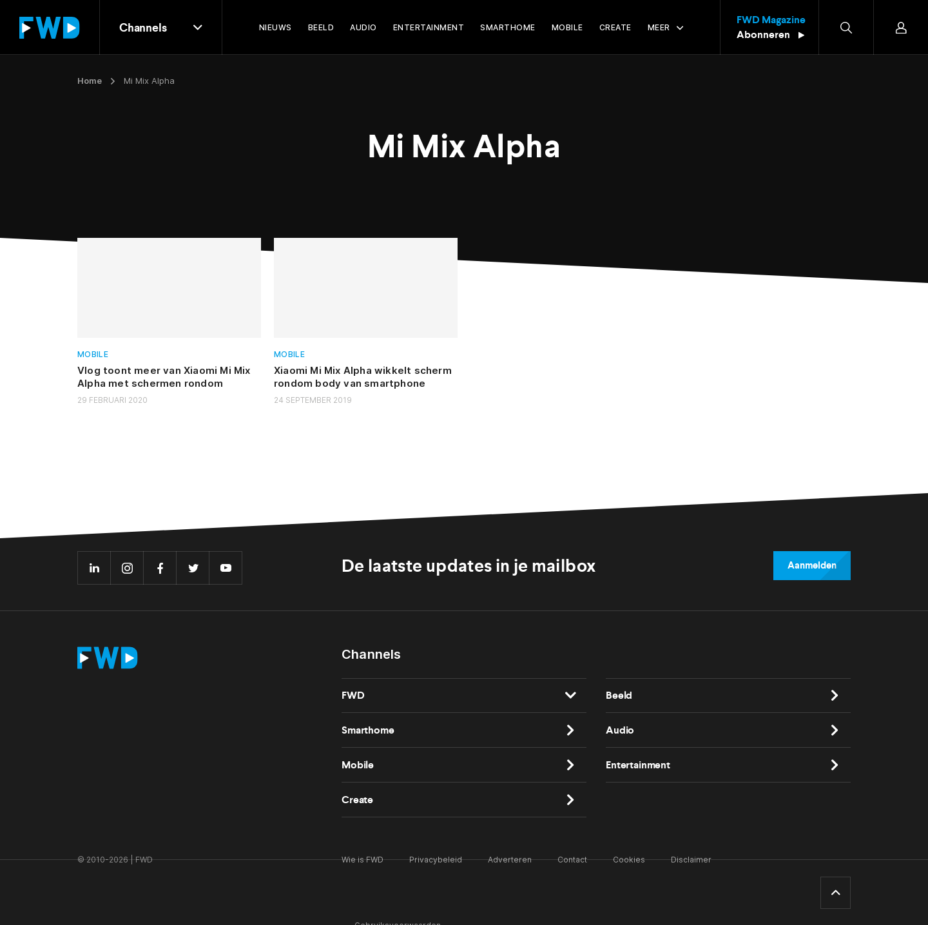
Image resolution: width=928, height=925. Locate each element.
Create (357, 799)
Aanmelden (812, 565)
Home (89, 80)
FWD (353, 695)
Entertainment (638, 765)
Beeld (619, 695)
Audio (620, 730)
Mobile (92, 354)
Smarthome (368, 730)
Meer (659, 27)
